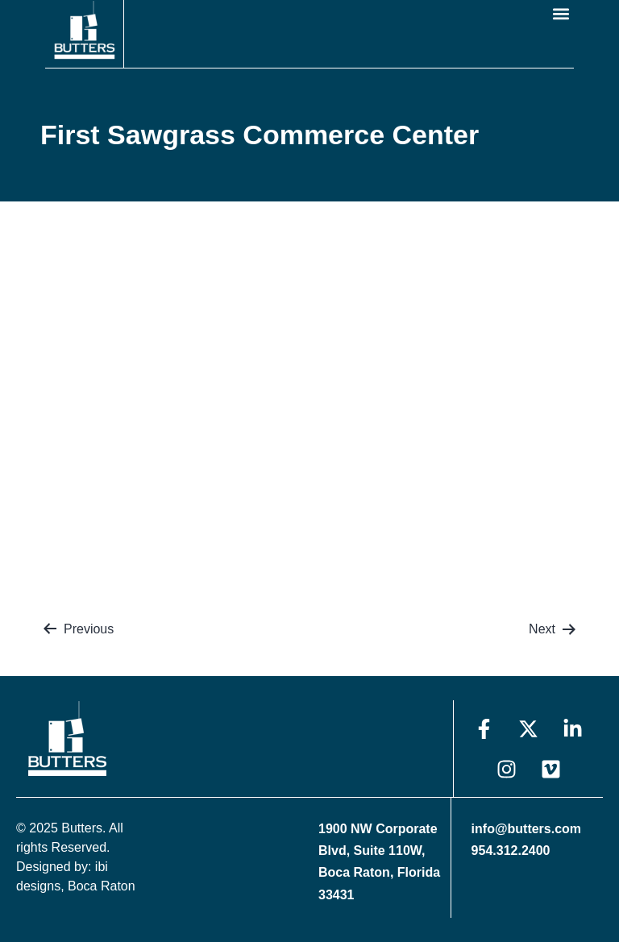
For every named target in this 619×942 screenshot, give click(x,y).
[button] (560, 13)
